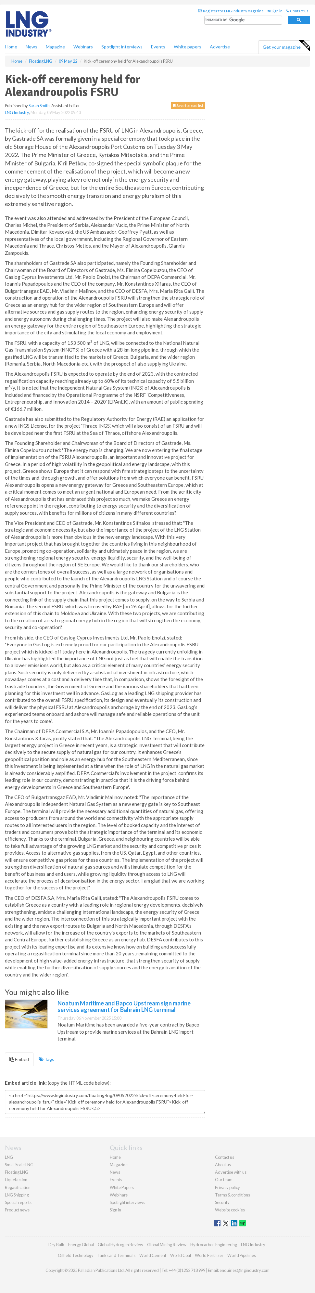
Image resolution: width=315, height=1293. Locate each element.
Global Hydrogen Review (120, 1244)
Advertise (220, 46)
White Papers (122, 1187)
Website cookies (230, 1209)
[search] (243, 20)
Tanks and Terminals (116, 1255)
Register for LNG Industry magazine (231, 11)
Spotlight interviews (122, 46)
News (115, 1172)
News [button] (31, 46)
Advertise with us (230, 1172)
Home (11, 46)
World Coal (180, 1255)
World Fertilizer (209, 1255)
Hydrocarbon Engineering (213, 1244)
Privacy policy (227, 1187)
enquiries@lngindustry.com (245, 1270)
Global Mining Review (166, 1244)
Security (222, 1202)
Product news (17, 1209)
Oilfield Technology (76, 1255)
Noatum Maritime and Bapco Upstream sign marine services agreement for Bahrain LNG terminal (124, 1006)
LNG (9, 1157)
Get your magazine (286, 46)
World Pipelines (241, 1255)
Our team (224, 1179)
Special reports (18, 1202)
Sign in (275, 11)
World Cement (152, 1255)
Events (158, 46)
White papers (187, 46)
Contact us (297, 11)
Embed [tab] (19, 1059)
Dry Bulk (56, 1244)
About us (223, 1164)
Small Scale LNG (19, 1164)
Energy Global (81, 1244)
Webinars (83, 46)
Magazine (55, 46)
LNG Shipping (17, 1194)
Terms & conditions (232, 1194)
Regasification (18, 1187)
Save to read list (188, 105)
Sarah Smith (39, 105)
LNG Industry (17, 112)
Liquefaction (16, 1179)
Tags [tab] (46, 1059)
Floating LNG (16, 1172)
